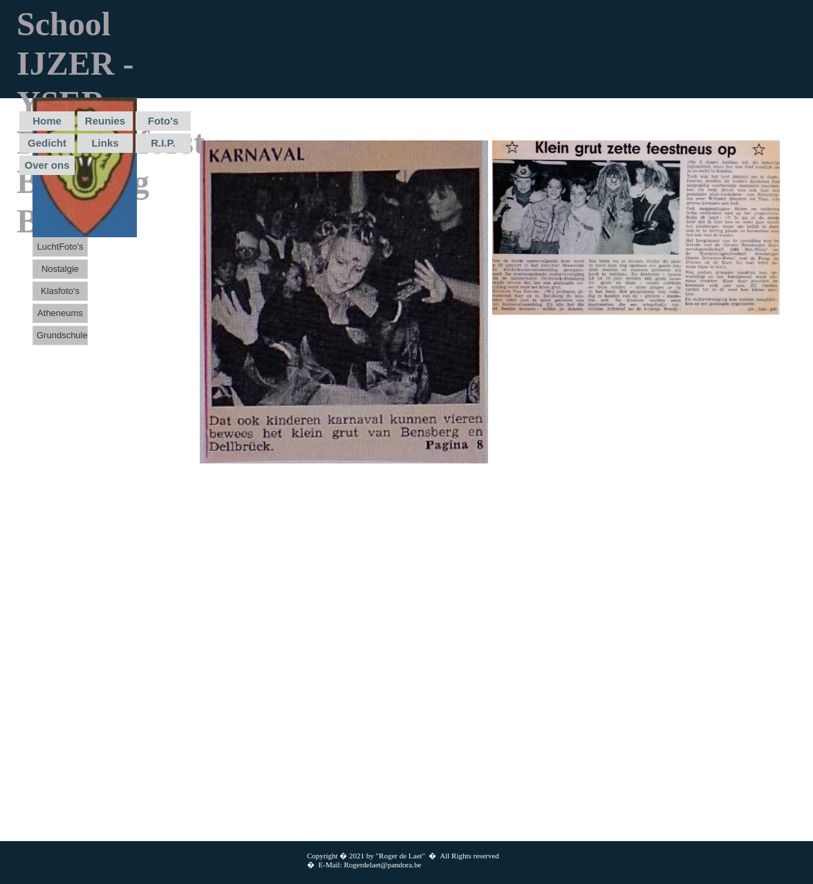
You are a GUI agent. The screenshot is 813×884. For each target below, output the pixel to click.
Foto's (163, 121)
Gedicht (47, 143)
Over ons (46, 165)
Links (104, 143)
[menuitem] (48, 122)
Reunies (105, 121)
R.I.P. (163, 143)
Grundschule (62, 335)
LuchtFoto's (60, 246)
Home (47, 121)
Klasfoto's (60, 291)
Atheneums (60, 313)
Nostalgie (60, 269)
